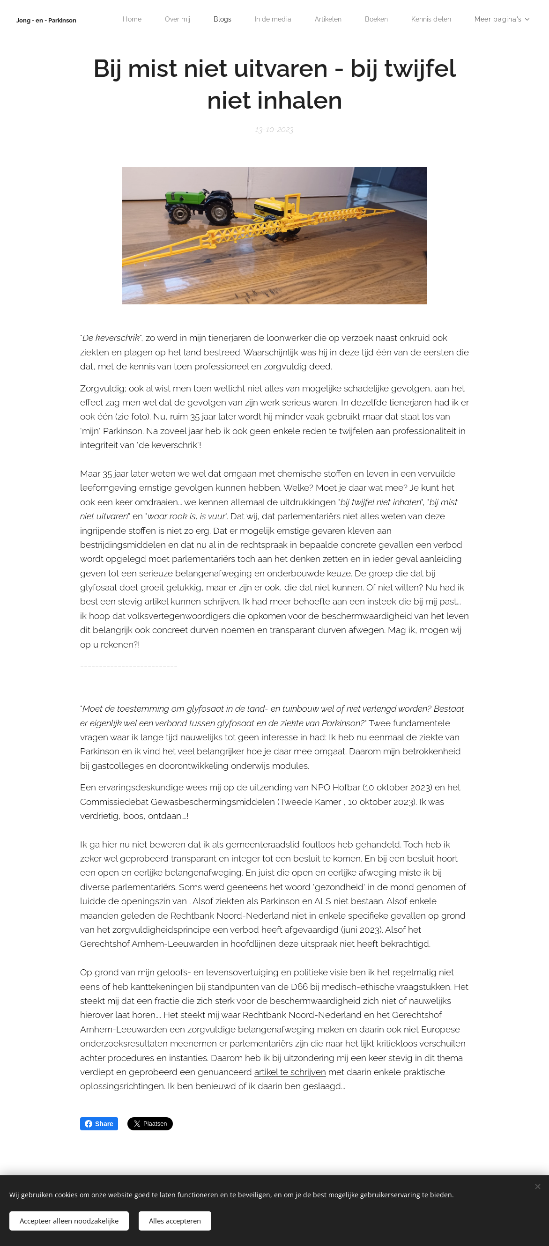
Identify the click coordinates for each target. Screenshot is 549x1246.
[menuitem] (121, 19)
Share (99, 1124)
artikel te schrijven (290, 1072)
